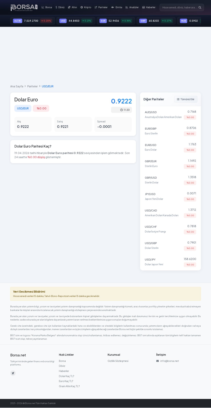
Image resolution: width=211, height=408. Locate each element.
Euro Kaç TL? (66, 381)
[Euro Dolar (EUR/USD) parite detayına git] (170, 148)
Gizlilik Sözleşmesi (118, 361)
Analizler (132, 7)
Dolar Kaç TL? (66, 376)
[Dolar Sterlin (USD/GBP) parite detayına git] (170, 246)
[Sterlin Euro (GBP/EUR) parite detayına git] (170, 164)
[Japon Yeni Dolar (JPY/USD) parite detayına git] (170, 197)
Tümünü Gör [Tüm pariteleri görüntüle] (186, 99)
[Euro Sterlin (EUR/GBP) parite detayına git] (170, 131)
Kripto (86, 7)
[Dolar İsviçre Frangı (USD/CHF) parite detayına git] (170, 229)
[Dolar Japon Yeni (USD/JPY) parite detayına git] (170, 262)
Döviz (60, 7)
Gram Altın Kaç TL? (69, 386)
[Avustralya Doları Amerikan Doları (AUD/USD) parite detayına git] (170, 115)
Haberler (148, 7)
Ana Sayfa (16, 86)
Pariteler (101, 7)
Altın (73, 7)
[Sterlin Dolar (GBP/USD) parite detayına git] (170, 180)
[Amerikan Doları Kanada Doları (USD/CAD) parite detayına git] (170, 213)
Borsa (47, 7)
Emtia (116, 7)
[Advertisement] (105, 55)
